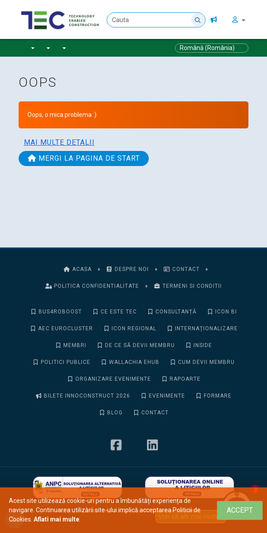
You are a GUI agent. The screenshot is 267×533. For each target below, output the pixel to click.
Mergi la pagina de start (83, 158)
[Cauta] (157, 19)
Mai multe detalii (59, 142)
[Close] (240, 510)
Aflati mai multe (56, 519)
